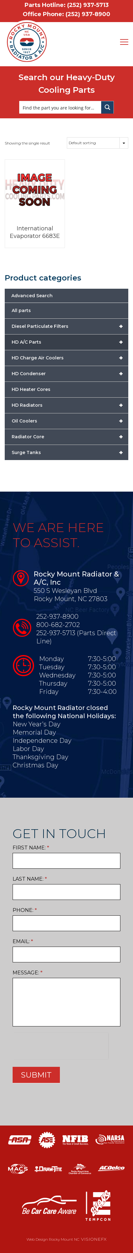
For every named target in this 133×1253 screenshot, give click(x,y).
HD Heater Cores (31, 389)
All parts (21, 310)
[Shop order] (97, 143)
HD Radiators (70, 405)
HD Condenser (70, 373)
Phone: (25, 910)
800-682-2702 (58, 625)
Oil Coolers (70, 421)
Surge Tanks (70, 452)
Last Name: (30, 879)
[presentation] (60, 1045)
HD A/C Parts (70, 342)
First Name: (31, 848)
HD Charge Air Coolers (70, 357)
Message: (28, 973)
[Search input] (60, 107)
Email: (23, 941)
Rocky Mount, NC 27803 (70, 599)
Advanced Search (32, 295)
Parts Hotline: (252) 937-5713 (67, 5)
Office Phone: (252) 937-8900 (66, 14)
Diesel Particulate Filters (70, 326)
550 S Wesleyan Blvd (65, 590)
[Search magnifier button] (107, 107)
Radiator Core (70, 436)
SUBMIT (36, 1074)
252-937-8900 (57, 616)
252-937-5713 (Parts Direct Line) (76, 637)
